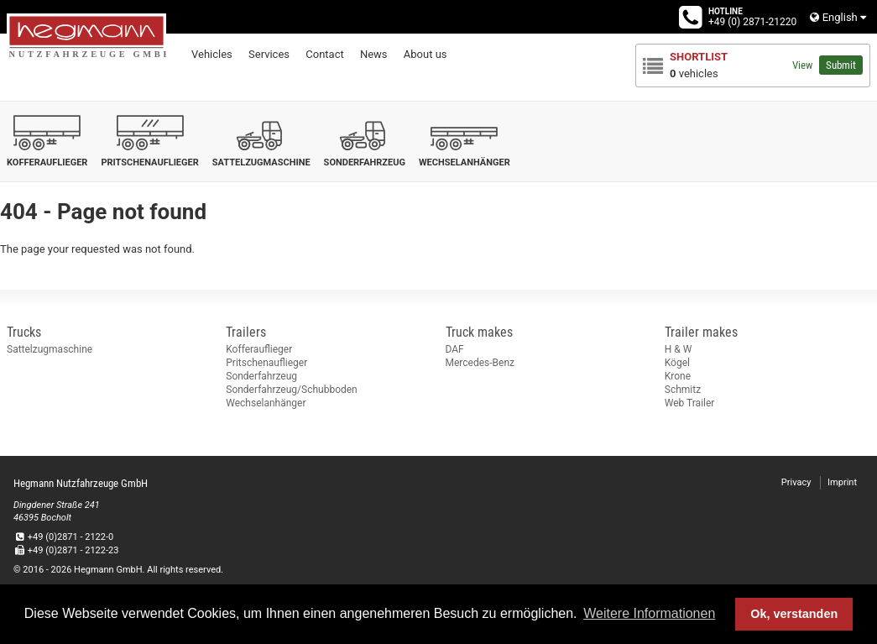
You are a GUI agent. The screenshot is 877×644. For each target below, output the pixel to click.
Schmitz (683, 389)
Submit (841, 65)
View (802, 65)
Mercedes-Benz (480, 363)
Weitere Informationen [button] (649, 613)
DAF (455, 349)
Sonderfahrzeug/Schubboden (292, 389)
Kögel (677, 363)
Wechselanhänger (265, 403)
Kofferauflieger (259, 349)
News (374, 54)
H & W (678, 349)
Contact (324, 54)
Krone (678, 376)
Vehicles (211, 54)
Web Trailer (690, 403)
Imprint (842, 482)
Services (269, 54)
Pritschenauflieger (266, 363)
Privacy (796, 482)
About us (425, 54)
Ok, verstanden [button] (794, 613)
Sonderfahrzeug (261, 376)
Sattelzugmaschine (49, 349)
